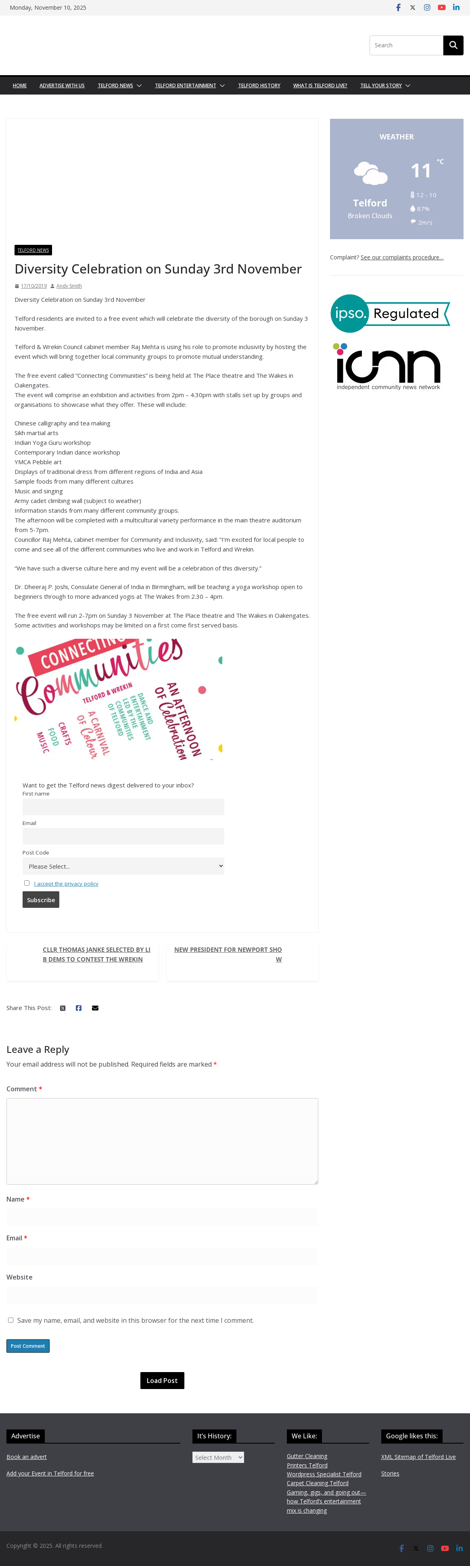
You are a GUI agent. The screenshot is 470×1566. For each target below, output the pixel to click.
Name (18, 1199)
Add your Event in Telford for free (50, 1473)
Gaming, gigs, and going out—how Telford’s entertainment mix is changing (326, 1501)
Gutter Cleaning (307, 1456)
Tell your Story (381, 85)
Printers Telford (307, 1465)
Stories (390, 1473)
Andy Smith (69, 285)
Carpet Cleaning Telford (318, 1483)
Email (29, 823)
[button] (137, 86)
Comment (24, 1088)
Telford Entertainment (185, 85)
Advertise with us (62, 85)
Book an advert (26, 1457)
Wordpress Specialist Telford (324, 1474)
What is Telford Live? (320, 85)
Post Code (36, 852)
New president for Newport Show (228, 954)
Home (20, 85)
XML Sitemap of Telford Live (418, 1457)
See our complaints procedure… (402, 257)
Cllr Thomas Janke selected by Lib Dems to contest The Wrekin (96, 954)
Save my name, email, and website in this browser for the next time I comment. (135, 1320)
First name (36, 793)
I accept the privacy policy (66, 883)
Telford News (115, 85)
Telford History (259, 85)
